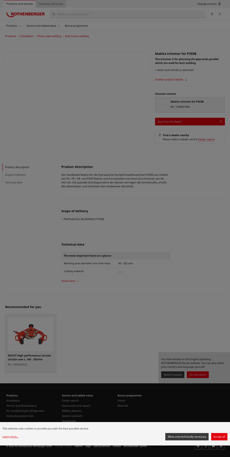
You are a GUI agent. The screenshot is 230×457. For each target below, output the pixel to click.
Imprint (79, 446)
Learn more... (11, 436)
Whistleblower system (135, 446)
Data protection (102, 446)
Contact (117, 446)
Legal (88, 446)
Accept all (219, 436)
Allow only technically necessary (187, 436)
